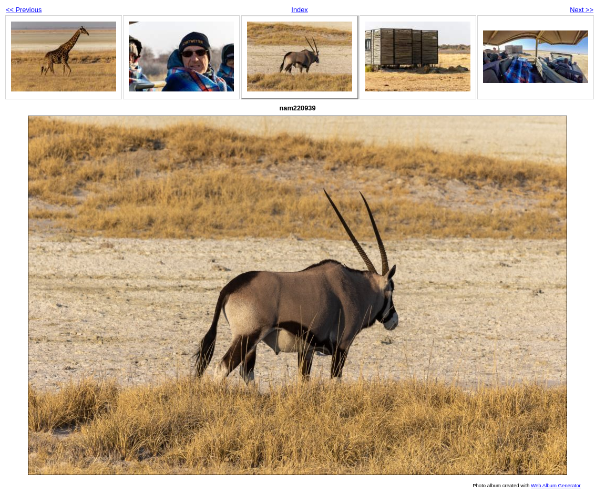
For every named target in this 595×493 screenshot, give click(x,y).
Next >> (581, 10)
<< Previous (24, 10)
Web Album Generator (556, 485)
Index (299, 10)
